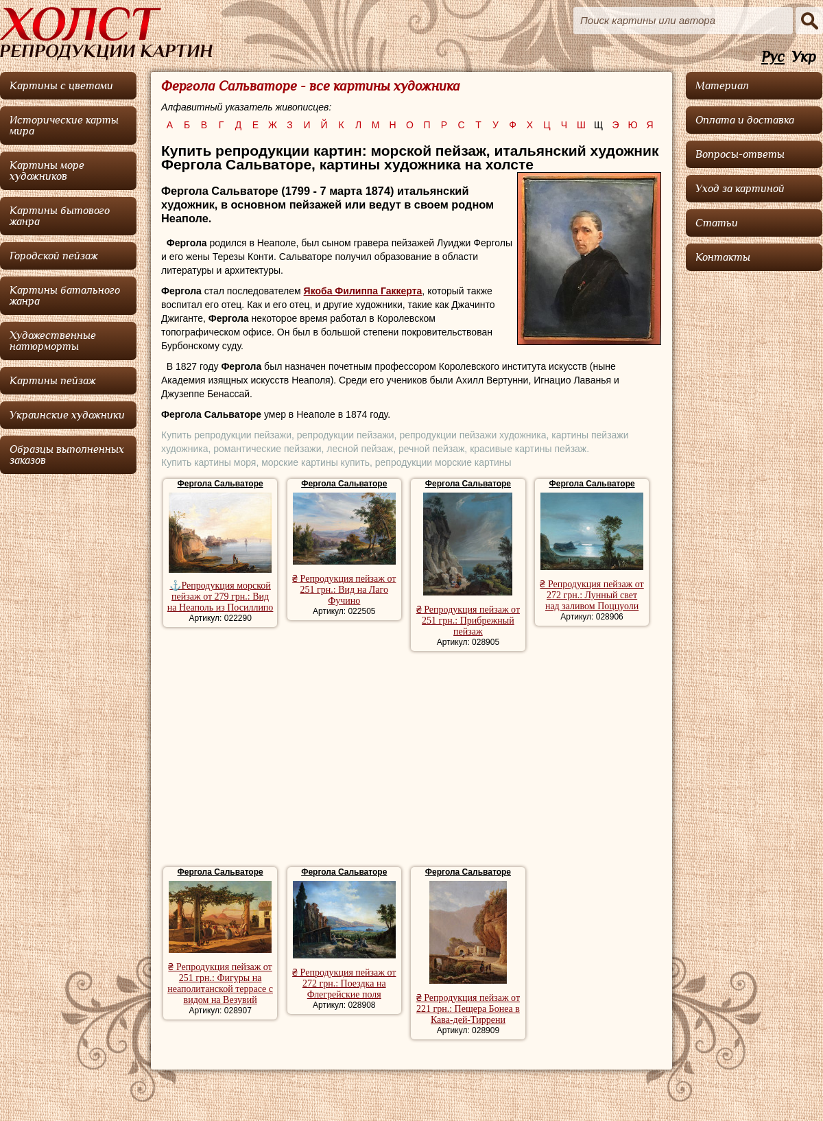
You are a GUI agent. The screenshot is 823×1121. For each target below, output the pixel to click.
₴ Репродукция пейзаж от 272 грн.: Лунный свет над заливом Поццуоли (591, 595)
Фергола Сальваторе (220, 483)
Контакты (722, 257)
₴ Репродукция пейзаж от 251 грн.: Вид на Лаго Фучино (344, 590)
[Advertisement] (411, 761)
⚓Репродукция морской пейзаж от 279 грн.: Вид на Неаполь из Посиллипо (220, 596)
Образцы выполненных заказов (67, 455)
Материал (722, 85)
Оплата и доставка (744, 120)
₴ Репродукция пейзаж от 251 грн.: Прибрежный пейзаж (468, 620)
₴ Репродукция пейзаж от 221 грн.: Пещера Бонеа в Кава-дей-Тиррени (468, 1009)
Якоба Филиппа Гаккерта (363, 290)
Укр (803, 57)
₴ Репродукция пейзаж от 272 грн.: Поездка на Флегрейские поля (344, 983)
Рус (773, 57)
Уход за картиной (740, 188)
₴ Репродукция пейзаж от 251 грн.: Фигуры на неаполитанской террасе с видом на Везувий (220, 983)
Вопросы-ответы (740, 154)
